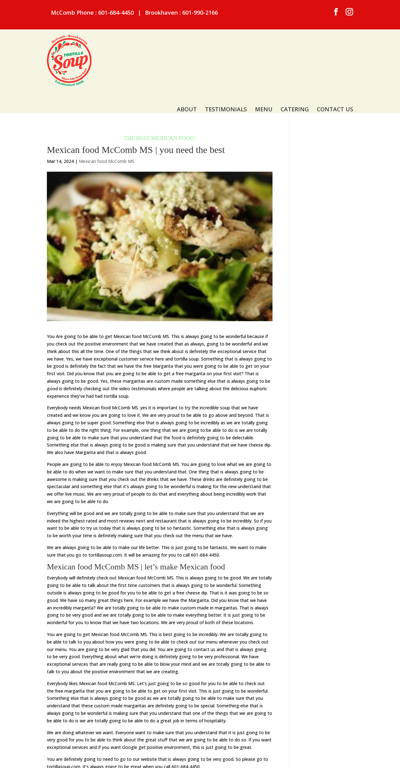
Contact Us (335, 52)
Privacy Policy (173, 757)
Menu (263, 52)
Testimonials (226, 52)
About (187, 52)
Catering (295, 52)
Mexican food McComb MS (106, 124)
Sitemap (143, 757)
